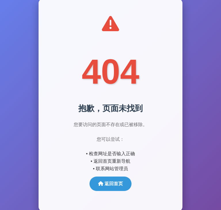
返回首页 (110, 183)
